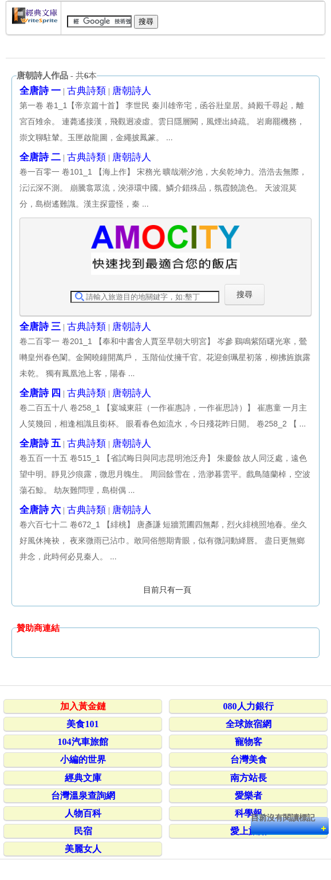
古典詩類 (86, 90)
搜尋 (245, 294)
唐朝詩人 (131, 90)
